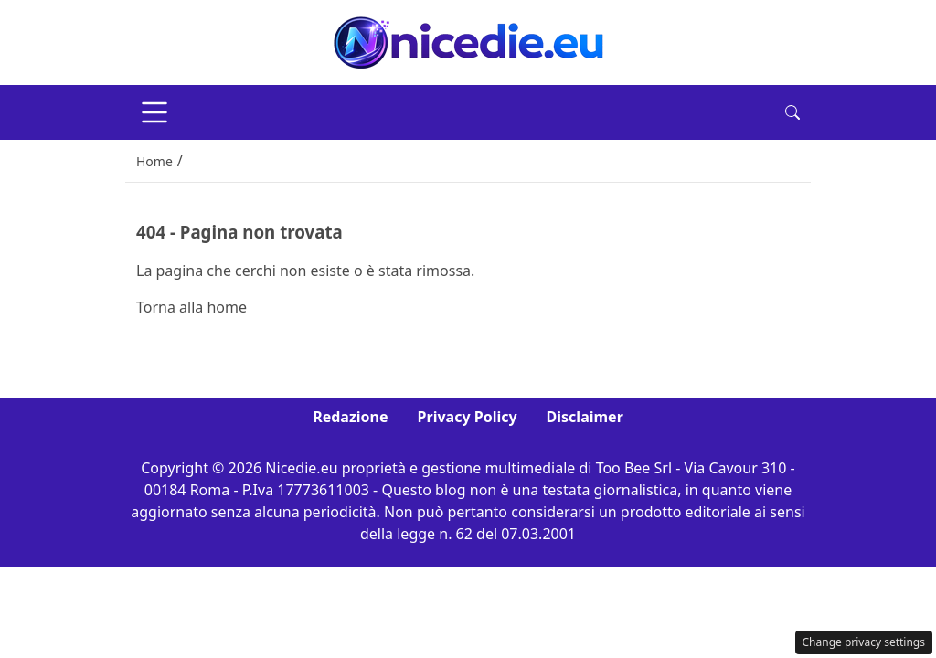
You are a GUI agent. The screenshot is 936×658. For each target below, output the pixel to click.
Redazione (350, 417)
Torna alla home (191, 307)
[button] (792, 112)
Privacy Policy (467, 417)
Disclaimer (585, 417)
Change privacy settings (864, 642)
